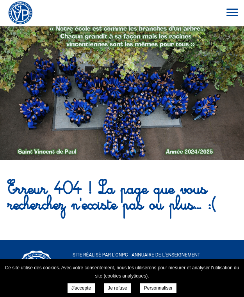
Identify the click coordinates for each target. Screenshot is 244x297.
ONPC (121, 255)
